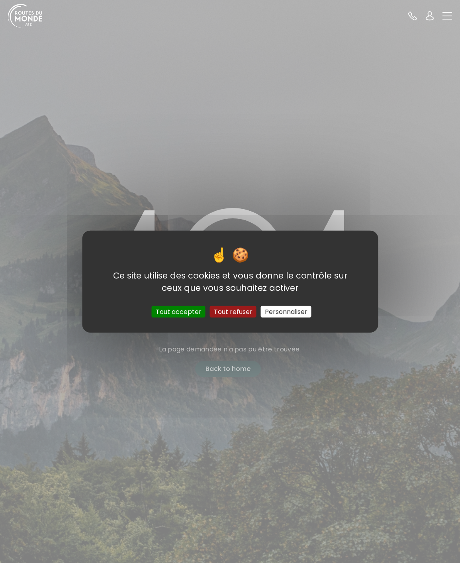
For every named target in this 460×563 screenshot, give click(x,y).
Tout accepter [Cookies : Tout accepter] (179, 311)
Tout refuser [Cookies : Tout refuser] (233, 311)
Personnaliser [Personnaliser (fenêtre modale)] (286, 311)
